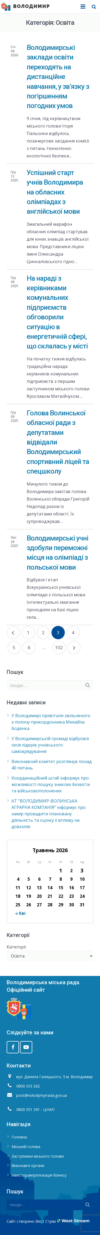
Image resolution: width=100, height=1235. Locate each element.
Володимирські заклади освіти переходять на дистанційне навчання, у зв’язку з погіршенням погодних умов (58, 76)
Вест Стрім (45, 1221)
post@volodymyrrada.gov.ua (41, 1095)
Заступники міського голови (37, 1156)
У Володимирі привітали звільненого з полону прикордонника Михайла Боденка (50, 722)
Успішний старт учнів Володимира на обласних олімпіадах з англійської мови (55, 192)
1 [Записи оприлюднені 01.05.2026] (60, 870)
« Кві (20, 913)
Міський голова (25, 1146)
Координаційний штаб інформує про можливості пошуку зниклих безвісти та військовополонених (50, 784)
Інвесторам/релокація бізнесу (38, 1175)
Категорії (16, 947)
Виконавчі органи (27, 1165)
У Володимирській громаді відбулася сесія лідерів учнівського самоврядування (50, 745)
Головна (19, 1136)
